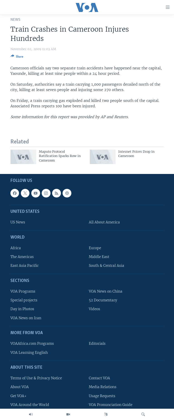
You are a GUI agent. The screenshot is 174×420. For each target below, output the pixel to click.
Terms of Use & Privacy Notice (36, 378)
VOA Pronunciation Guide (110, 405)
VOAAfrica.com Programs (32, 343)
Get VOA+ (18, 396)
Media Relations (102, 387)
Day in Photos (22, 309)
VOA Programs (22, 291)
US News (17, 222)
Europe (95, 248)
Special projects (23, 300)
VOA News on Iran (25, 318)
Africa (15, 248)
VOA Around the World (29, 405)
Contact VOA (99, 378)
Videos (94, 309)
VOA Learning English (29, 352)
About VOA (19, 387)
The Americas (22, 257)
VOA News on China (105, 291)
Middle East (99, 257)
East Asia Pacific (24, 265)
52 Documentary (103, 300)
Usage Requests (102, 396)
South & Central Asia (106, 265)
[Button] (17, 57)
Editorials (97, 343)
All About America (104, 222)
